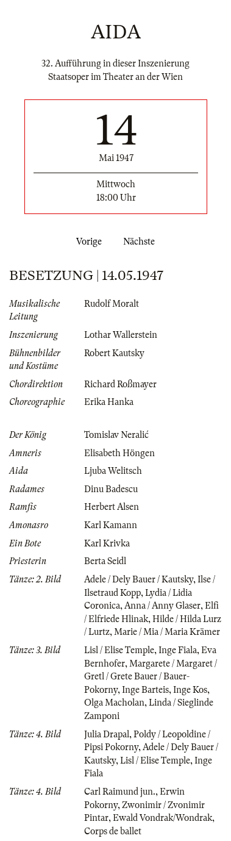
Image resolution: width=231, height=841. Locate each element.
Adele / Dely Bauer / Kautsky (138, 579)
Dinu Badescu (111, 489)
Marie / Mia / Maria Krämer (167, 632)
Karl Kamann (110, 525)
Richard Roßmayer (120, 384)
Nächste (141, 241)
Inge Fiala (177, 650)
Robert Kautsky (114, 353)
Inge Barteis (145, 690)
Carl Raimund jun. (119, 791)
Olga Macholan (114, 702)
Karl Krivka (107, 543)
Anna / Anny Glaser (162, 605)
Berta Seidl (105, 561)
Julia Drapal (106, 734)
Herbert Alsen (111, 507)
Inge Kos (190, 690)
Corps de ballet (112, 831)
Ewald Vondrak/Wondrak (162, 818)
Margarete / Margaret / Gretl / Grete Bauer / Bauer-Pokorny (150, 677)
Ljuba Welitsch (113, 471)
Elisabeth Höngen (119, 453)
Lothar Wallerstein (120, 335)
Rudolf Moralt (111, 304)
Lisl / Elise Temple (119, 650)
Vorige (86, 241)
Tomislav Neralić (116, 435)
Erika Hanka (108, 402)
